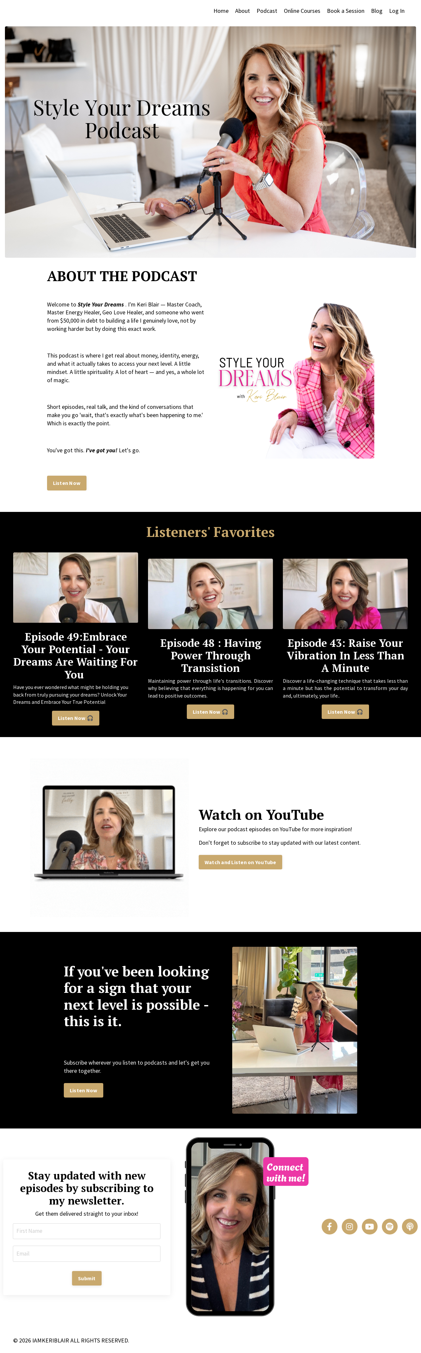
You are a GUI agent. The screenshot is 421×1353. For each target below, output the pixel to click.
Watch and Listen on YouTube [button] (240, 864)
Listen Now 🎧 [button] (75, 720)
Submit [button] (87, 1280)
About (242, 10)
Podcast (267, 10)
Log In (397, 10)
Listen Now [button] (67, 485)
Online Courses (302, 10)
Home (221, 10)
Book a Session (345, 10)
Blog (377, 10)
